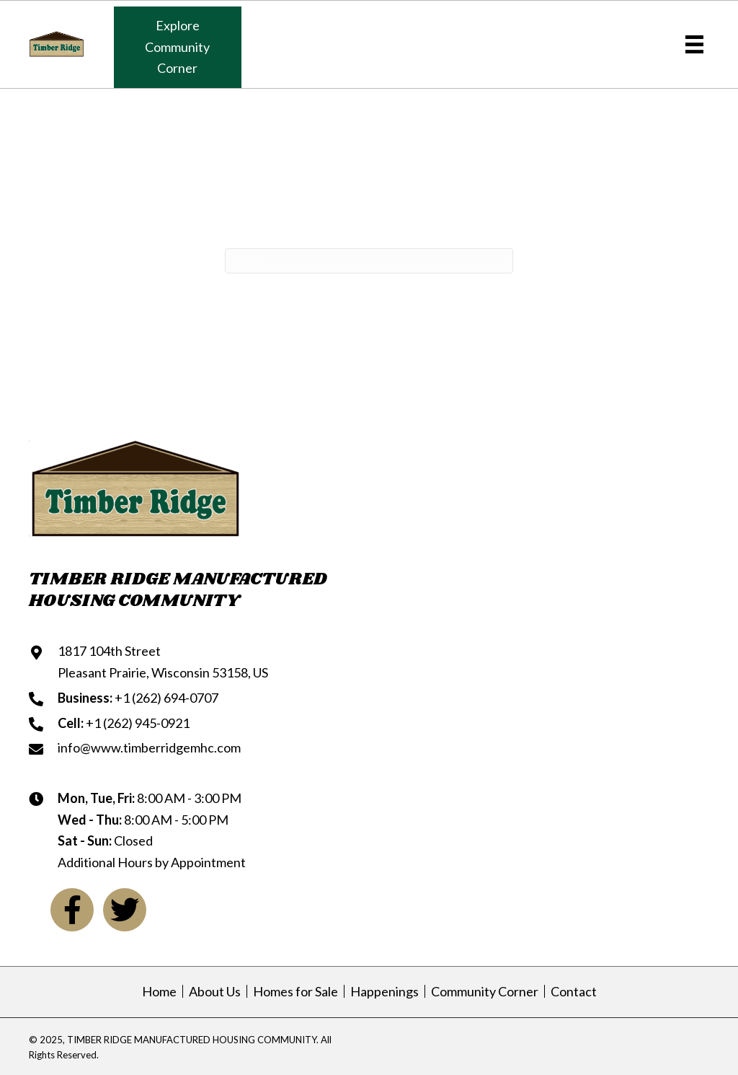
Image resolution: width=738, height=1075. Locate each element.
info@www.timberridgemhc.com (149, 747)
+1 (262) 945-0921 (138, 723)
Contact (574, 991)
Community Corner (484, 991)
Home (159, 991)
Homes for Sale (295, 991)
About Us (215, 991)
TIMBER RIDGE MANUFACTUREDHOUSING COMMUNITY (178, 589)
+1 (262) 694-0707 (166, 698)
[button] (177, 47)
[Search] (369, 260)
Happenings (384, 991)
